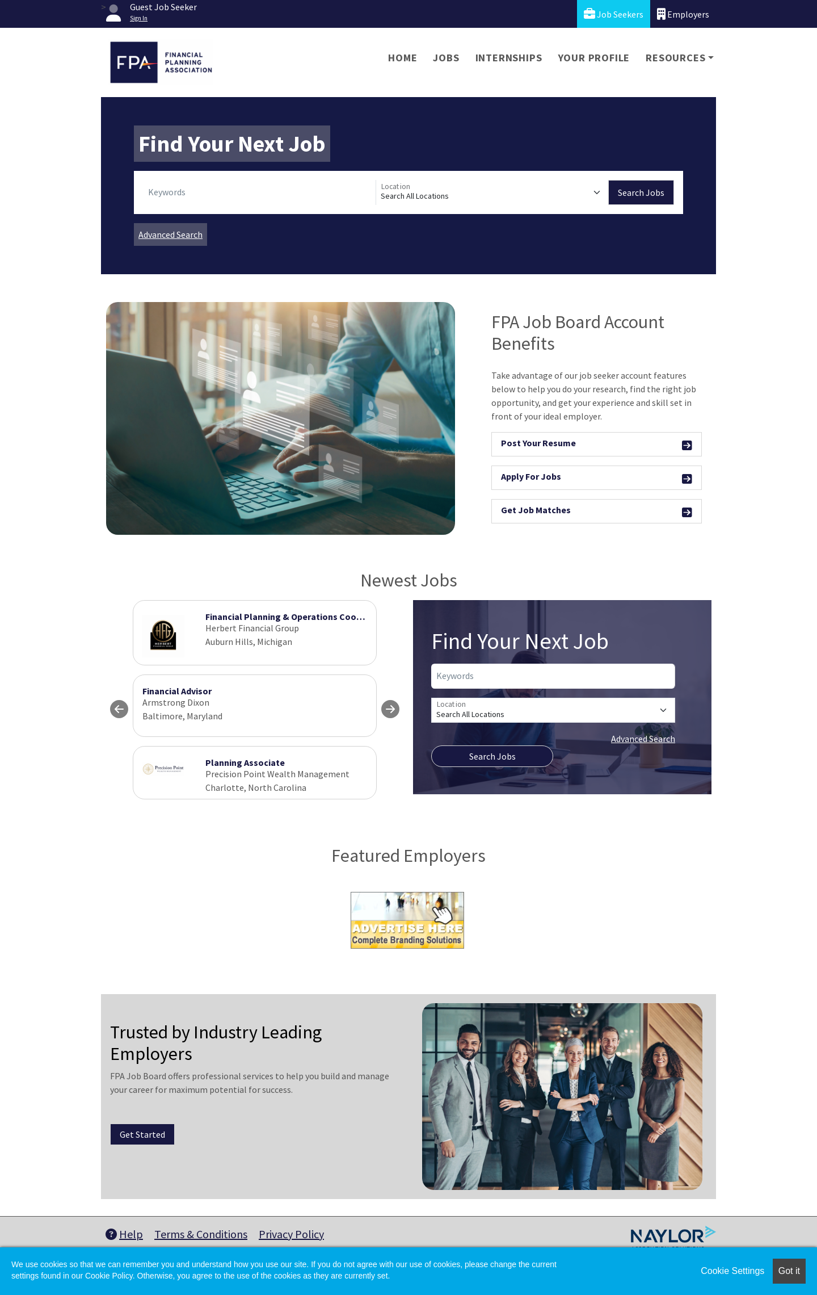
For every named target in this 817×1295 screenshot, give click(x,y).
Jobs (446, 57)
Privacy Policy (291, 1234)
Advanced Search (170, 234)
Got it (789, 1271)
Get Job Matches (596, 511)
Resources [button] (675, 57)
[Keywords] (259, 192)
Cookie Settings (732, 1271)
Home (402, 57)
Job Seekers (613, 14)
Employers (683, 14)
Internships (508, 57)
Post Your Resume (596, 444)
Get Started (142, 1134)
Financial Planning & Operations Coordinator (297, 616)
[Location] (492, 192)
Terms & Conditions (200, 1234)
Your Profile (594, 57)
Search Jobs (641, 192)
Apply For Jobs (596, 478)
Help (124, 1234)
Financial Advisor (177, 691)
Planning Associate (245, 762)
